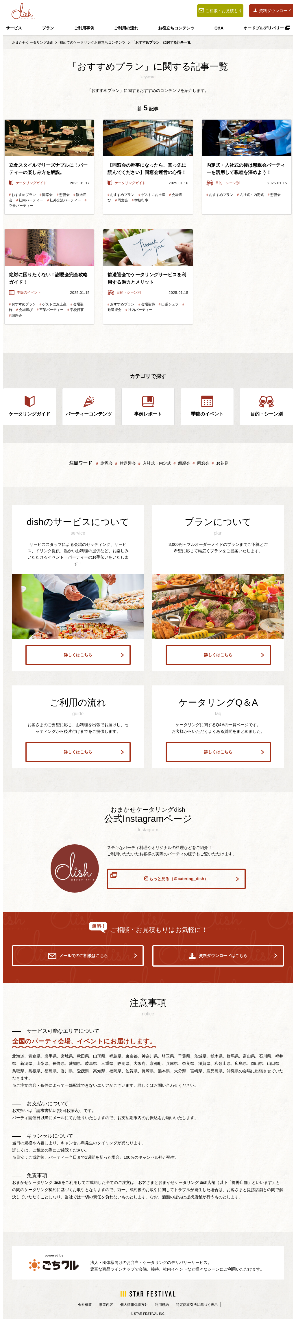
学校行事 (139, 200)
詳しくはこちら (92, 653)
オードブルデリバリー (266, 28)
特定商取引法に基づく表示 (202, 1305)
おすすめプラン (22, 195)
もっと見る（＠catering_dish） (174, 878)
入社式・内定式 (250, 195)
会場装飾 (147, 304)
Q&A (218, 28)
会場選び (24, 310)
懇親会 (63, 195)
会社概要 (77, 1305)
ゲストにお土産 (152, 195)
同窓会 (46, 195)
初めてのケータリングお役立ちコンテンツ (92, 42)
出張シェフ (169, 304)
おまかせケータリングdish (32, 42)
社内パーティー (29, 200)
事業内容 (100, 1305)
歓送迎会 (126, 463)
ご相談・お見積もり (220, 10)
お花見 (221, 463)
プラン (48, 28)
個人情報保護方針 (132, 1305)
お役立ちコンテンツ (176, 28)
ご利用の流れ (126, 28)
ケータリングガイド (28, 183)
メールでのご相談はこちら (92, 957)
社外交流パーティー (64, 200)
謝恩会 (15, 316)
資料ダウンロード (272, 10)
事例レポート (148, 406)
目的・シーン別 (223, 183)
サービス (14, 28)
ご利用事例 (84, 28)
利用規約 (163, 1305)
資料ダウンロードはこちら (233, 956)
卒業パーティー (50, 310)
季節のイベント (25, 292)
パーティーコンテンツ (89, 406)
